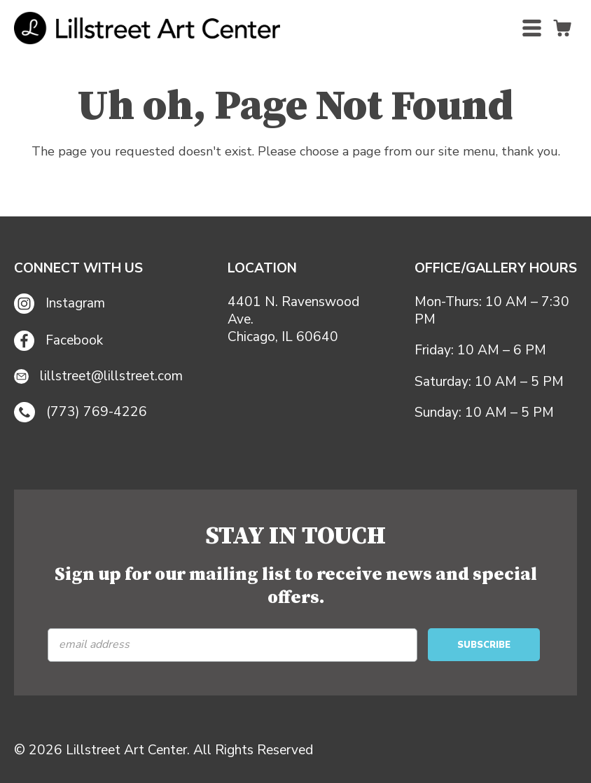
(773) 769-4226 (80, 412)
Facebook (58, 341)
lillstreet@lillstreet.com (98, 376)
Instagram (59, 303)
